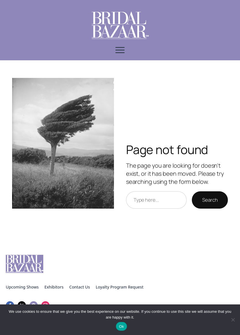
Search (209, 199)
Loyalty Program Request (120, 287)
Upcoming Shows (22, 287)
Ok (121, 326)
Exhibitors (53, 287)
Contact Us (79, 287)
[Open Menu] (120, 50)
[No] (233, 320)
